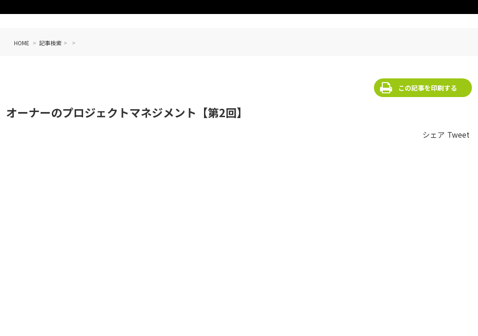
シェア (433, 134)
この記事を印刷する (427, 87)
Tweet (458, 134)
